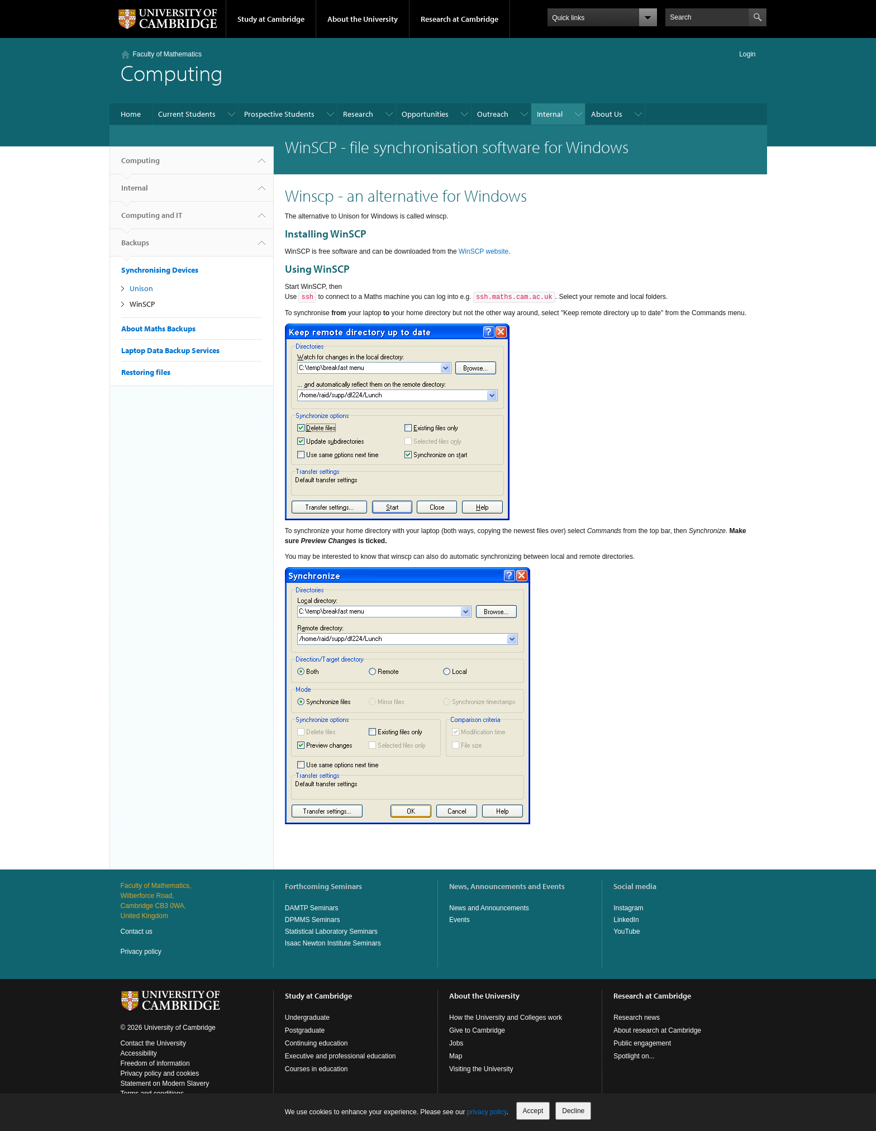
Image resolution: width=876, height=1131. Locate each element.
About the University (362, 19)
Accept (533, 1111)
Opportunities (425, 114)
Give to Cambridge (477, 1030)
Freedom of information (155, 1063)
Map (455, 1056)
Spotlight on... (633, 1056)
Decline (573, 1111)
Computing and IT (151, 219)
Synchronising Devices (159, 270)
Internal (550, 114)
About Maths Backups (158, 329)
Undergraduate (307, 1017)
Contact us (137, 931)
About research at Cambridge (657, 1030)
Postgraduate (305, 1030)
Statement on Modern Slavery (165, 1083)
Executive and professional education (340, 1056)
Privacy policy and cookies (160, 1073)
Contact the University (153, 1043)
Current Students (187, 114)
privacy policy (487, 1112)
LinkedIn (626, 920)
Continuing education (316, 1043)
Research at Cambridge (459, 19)
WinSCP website (483, 251)
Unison (141, 288)
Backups (135, 246)
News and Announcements (489, 908)
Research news (636, 1017)
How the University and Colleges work (505, 1017)
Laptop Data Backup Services (170, 350)
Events (459, 920)
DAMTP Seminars (312, 908)
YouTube (626, 931)
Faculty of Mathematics (167, 54)
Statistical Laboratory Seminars (331, 931)
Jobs (456, 1043)
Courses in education (316, 1069)
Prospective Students (279, 114)
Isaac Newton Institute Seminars (333, 943)
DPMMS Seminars (312, 920)
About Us (606, 114)
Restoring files (145, 372)
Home (131, 114)
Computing (140, 164)
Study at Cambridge (270, 19)
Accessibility (139, 1053)
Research (358, 114)
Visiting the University (481, 1069)
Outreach (492, 114)
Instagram (628, 908)
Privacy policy (141, 952)
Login (747, 54)
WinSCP (142, 304)
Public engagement (642, 1043)
